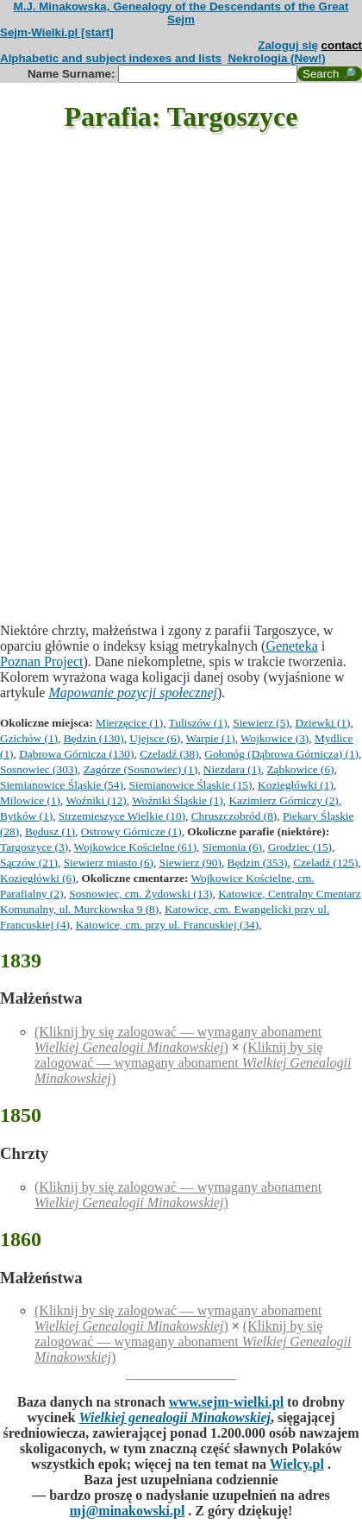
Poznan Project (41, 661)
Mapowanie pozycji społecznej (132, 692)
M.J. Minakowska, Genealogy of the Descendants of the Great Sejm (181, 13)
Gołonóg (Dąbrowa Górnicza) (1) (281, 753)
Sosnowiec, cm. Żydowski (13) (140, 893)
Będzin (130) (94, 738)
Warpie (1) (210, 738)
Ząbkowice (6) (300, 769)
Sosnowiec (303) (39, 769)
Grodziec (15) (300, 847)
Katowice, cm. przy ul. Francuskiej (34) (167, 924)
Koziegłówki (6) (38, 878)
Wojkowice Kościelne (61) (135, 847)
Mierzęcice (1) (129, 722)
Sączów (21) (29, 862)
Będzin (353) (258, 862)
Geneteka (291, 646)
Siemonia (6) (232, 847)
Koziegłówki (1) (296, 784)
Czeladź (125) (325, 862)
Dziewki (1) (322, 722)
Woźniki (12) (96, 800)
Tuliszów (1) (198, 722)
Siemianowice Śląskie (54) (61, 784)
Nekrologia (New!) (276, 58)
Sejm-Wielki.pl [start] (57, 32)
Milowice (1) (30, 800)
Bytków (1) (26, 815)
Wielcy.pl (297, 1464)
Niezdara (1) (232, 769)
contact (341, 45)
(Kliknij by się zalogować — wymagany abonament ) (177, 1039)
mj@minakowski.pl (127, 1510)
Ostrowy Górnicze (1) (131, 831)
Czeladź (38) (169, 753)
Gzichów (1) (29, 738)
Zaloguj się (288, 45)
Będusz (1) (50, 831)
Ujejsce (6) (154, 738)
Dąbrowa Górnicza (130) (76, 753)
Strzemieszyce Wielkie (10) (122, 815)
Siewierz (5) (261, 722)
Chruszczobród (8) (234, 815)
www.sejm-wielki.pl (226, 1402)
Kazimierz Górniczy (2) (283, 800)
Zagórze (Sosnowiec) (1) (141, 769)
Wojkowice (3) (274, 738)
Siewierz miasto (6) (108, 862)
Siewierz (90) (190, 862)
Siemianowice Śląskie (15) (191, 784)
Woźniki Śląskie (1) (177, 800)
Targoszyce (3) (34, 847)
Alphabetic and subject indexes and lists (111, 58)
